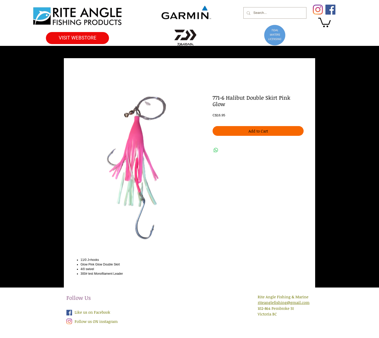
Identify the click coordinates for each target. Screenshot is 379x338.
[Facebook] (330, 10)
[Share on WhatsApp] (216, 150)
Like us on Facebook (92, 312)
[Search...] (274, 12)
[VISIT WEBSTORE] (77, 38)
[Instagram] (318, 10)
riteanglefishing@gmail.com (284, 302)
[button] (324, 22)
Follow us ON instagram (96, 321)
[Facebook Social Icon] (69, 312)
